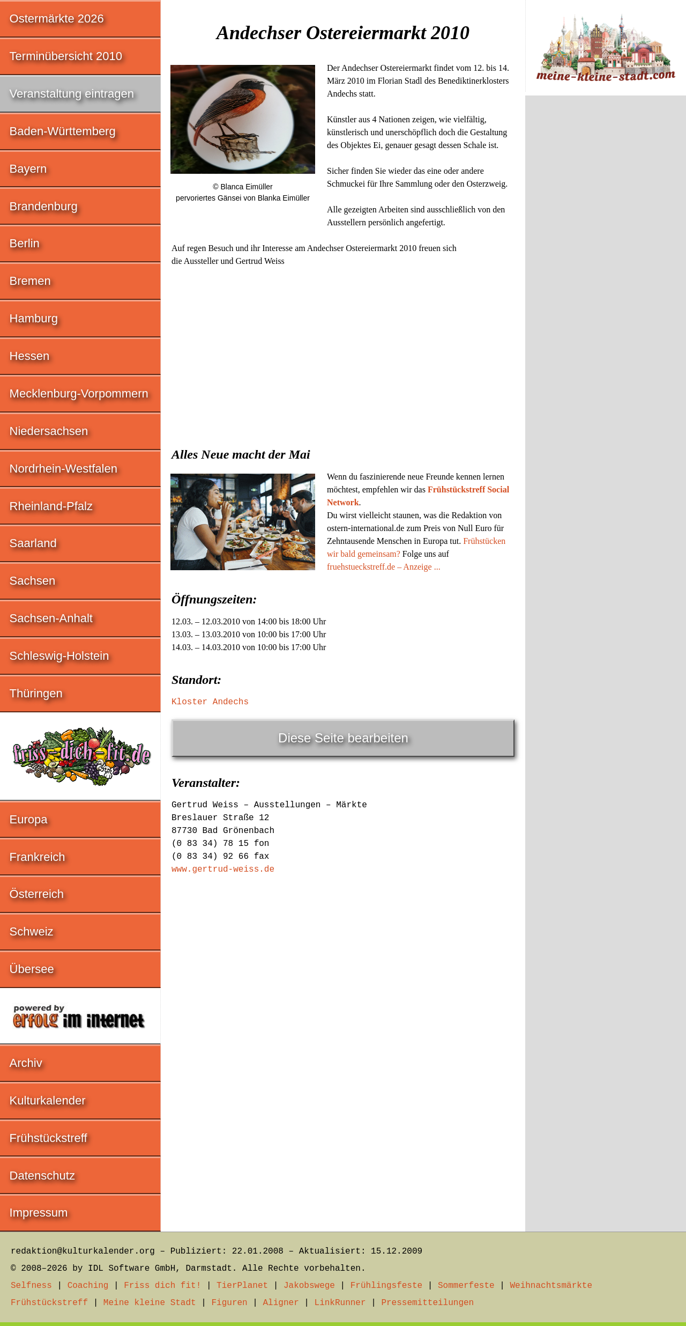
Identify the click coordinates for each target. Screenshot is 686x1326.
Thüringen (36, 693)
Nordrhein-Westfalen (63, 468)
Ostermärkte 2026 (57, 18)
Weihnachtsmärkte (551, 1286)
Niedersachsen (49, 431)
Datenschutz (42, 1175)
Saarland (33, 543)
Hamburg (34, 318)
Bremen (30, 281)
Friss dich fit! (162, 1286)
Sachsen (33, 580)
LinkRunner (340, 1303)
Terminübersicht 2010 (66, 56)
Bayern (28, 168)
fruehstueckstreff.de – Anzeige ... (384, 566)
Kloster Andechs (210, 702)
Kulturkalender (48, 1100)
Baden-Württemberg (63, 131)
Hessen (30, 356)
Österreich (37, 894)
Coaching (88, 1286)
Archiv (26, 1063)
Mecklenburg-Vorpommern (79, 393)
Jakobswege (309, 1286)
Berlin (25, 243)
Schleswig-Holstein (59, 655)
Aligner (281, 1303)
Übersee (32, 969)
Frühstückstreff (48, 1138)
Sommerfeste (466, 1286)
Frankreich (37, 857)
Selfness (31, 1286)
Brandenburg (44, 206)
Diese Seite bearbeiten (343, 738)
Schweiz (32, 931)
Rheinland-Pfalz (51, 506)
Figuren (229, 1303)
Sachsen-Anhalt (51, 618)
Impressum (39, 1212)
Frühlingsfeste (386, 1286)
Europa (29, 819)
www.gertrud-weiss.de (223, 869)
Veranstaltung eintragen (72, 93)
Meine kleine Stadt (149, 1303)
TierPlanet (242, 1286)
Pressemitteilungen (427, 1303)
